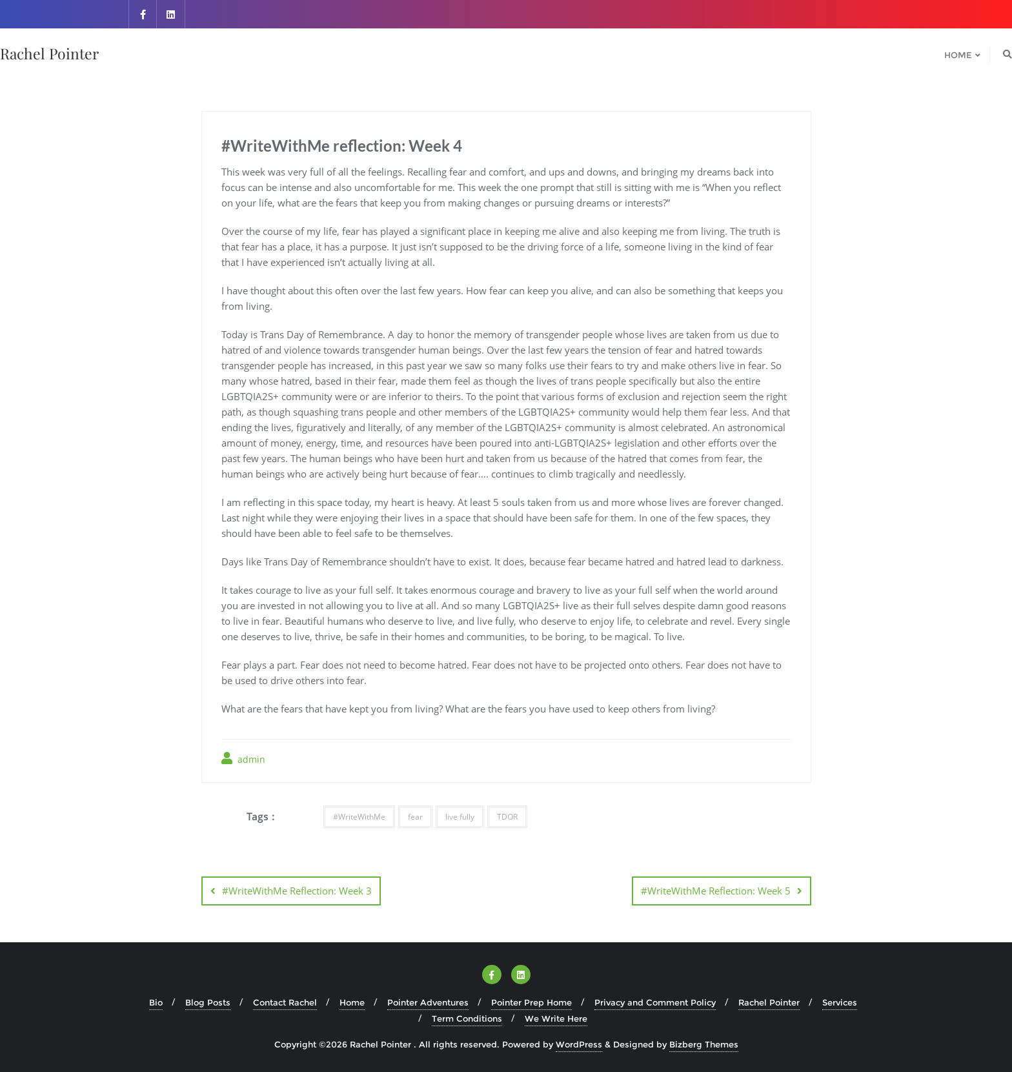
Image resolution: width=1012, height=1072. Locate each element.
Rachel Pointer (769, 1002)
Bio (156, 1002)
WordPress (579, 1044)
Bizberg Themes (703, 1044)
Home (352, 1002)
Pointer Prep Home (531, 1002)
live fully (459, 816)
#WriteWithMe (359, 816)
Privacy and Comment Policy (655, 1002)
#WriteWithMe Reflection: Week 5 (716, 890)
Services (839, 1002)
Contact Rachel (285, 1002)
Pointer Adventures (428, 1002)
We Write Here (556, 1018)
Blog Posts (207, 1002)
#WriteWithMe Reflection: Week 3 (297, 890)
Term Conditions (467, 1018)
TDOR (507, 816)
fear (415, 816)
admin (243, 758)
